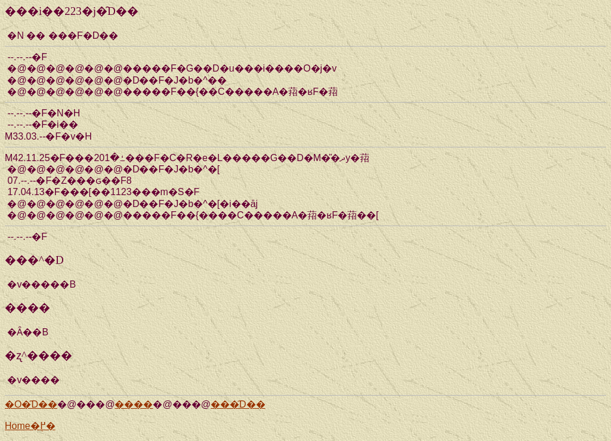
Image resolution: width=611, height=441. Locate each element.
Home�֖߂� (30, 426)
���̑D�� (238, 404)
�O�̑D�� (31, 404)
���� (134, 404)
